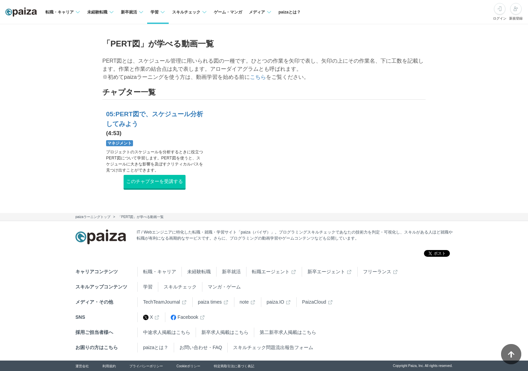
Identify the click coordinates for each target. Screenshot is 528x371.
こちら (258, 77)
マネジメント (119, 143)
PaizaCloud (314, 302)
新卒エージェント (326, 271)
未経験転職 (199, 271)
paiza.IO (275, 302)
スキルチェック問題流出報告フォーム (273, 347)
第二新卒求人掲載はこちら (288, 332)
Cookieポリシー (188, 366)
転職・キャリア (159, 271)
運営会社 (82, 366)
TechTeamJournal (161, 302)
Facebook (184, 317)
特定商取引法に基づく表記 (234, 366)
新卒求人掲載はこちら (225, 332)
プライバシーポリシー (146, 366)
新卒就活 (231, 271)
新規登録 (516, 18)
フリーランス (377, 271)
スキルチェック (180, 286)
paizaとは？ (289, 12)
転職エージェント (271, 271)
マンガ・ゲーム (224, 286)
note (244, 302)
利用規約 (109, 366)
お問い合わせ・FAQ (200, 347)
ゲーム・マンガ (228, 12)
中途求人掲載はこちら (166, 332)
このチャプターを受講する (154, 181)
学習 (148, 286)
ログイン (499, 18)
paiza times (210, 302)
